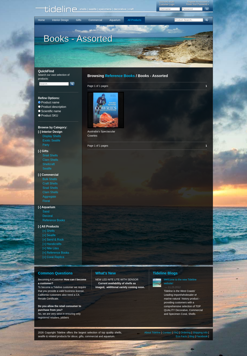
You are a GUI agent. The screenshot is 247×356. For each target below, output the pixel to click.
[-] (40, 131)
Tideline (123, 9)
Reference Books (54, 220)
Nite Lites (53, 248)
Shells (51, 230)
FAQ (176, 332)
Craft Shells (50, 183)
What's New (105, 273)
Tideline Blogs (165, 273)
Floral (46, 200)
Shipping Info (200, 332)
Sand (46, 211)
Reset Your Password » (197, 4)
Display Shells (52, 136)
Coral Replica (55, 257)
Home (41, 20)
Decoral (48, 215)
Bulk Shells (50, 179)
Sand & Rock (55, 239)
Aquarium (114, 20)
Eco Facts (182, 336)
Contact (167, 332)
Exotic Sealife (51, 140)
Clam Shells (50, 159)
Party (46, 144)
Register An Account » (198, 2)
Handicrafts (54, 243)
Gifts (78, 20)
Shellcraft (49, 164)
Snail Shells (50, 155)
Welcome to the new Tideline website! (180, 281)
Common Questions (55, 273)
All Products (134, 20)
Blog (192, 336)
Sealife (47, 168)
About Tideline (152, 332)
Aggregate (49, 196)
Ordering (186, 332)
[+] (45, 230)
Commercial (95, 20)
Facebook (202, 336)
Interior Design (60, 20)
